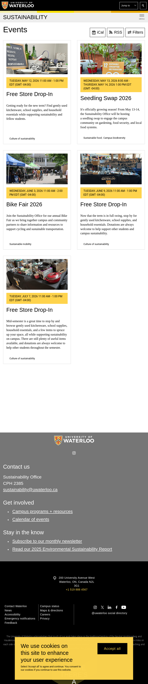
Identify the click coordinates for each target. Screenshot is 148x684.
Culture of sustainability (22, 138)
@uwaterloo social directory (109, 613)
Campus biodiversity (114, 137)
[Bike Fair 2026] (37, 169)
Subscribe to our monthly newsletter (47, 541)
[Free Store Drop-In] (37, 58)
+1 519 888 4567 (76, 589)
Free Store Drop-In (29, 94)
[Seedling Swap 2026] (111, 58)
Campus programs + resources (42, 511)
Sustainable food (92, 137)
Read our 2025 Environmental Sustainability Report (62, 548)
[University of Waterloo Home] (18, 5)
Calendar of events (30, 519)
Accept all (112, 649)
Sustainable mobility (20, 244)
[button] (129, 5)
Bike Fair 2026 (24, 204)
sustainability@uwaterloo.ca (30, 489)
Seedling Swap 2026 (105, 98)
